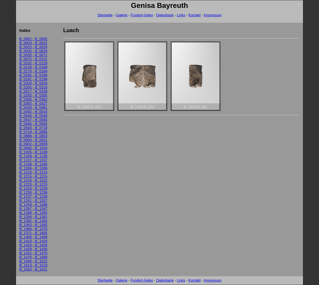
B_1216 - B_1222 (33, 180)
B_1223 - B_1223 (33, 184)
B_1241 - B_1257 (33, 201)
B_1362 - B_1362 (33, 221)
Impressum (212, 15)
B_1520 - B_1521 (33, 269)
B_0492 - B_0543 (33, 112)
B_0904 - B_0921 (33, 140)
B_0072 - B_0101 (33, 59)
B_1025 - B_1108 (33, 152)
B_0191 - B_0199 (33, 79)
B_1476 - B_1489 (33, 257)
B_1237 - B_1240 (33, 197)
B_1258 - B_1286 (33, 205)
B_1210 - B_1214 (33, 172)
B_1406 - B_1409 (33, 237)
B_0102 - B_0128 (33, 63)
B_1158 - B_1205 (33, 164)
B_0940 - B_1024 (33, 148)
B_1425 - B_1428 (33, 245)
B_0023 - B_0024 (33, 47)
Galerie (121, 15)
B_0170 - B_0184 (33, 71)
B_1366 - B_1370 (33, 229)
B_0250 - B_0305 (33, 95)
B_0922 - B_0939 (33, 144)
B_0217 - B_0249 (33, 91)
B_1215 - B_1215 (33, 176)
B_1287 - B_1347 (33, 209)
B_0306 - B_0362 (33, 100)
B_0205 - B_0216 (33, 87)
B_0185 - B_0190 (33, 75)
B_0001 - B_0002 (33, 39)
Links (181, 15)
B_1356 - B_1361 (33, 217)
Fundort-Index (142, 15)
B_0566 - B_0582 (33, 124)
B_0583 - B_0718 (33, 128)
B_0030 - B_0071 (33, 55)
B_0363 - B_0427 (33, 104)
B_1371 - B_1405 (33, 233)
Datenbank (165, 15)
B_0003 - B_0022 (33, 43)
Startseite (105, 15)
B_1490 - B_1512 (33, 261)
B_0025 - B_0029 (33, 51)
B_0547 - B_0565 (33, 120)
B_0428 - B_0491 (33, 108)
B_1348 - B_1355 (33, 213)
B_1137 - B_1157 (33, 160)
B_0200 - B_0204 (33, 83)
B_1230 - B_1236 (33, 192)
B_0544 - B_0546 (33, 116)
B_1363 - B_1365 (33, 225)
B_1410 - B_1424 (33, 241)
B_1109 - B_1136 (33, 156)
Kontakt (194, 15)
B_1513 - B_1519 (33, 265)
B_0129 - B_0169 (33, 67)
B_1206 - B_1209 (33, 168)
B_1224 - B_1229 (33, 188)
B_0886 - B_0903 (33, 136)
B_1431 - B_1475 (33, 253)
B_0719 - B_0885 (33, 132)
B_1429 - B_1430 (33, 249)
